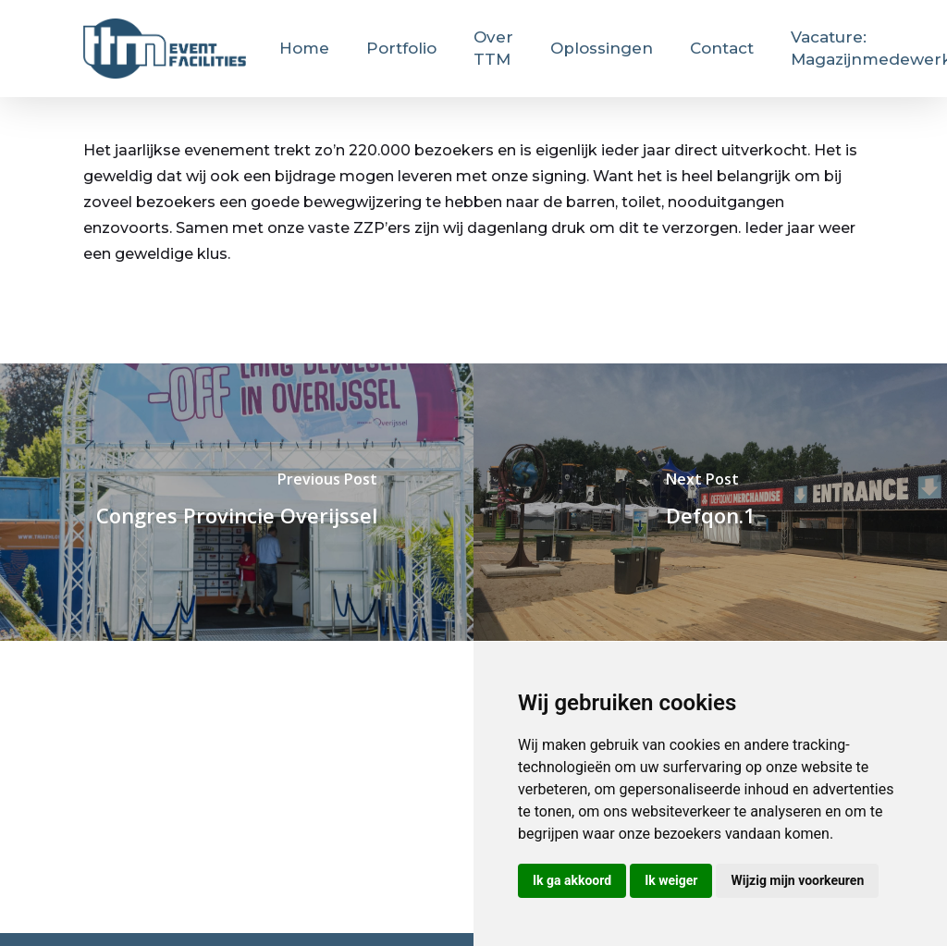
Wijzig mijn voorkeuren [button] (797, 880)
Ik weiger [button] (671, 880)
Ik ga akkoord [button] (572, 880)
